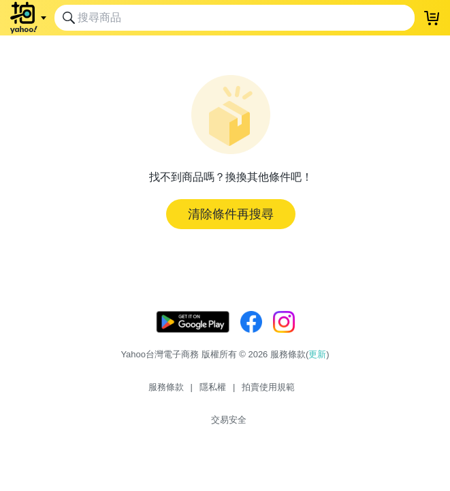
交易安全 (228, 420)
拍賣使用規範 (268, 387)
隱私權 (212, 387)
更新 (317, 354)
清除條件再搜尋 (231, 214)
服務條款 (166, 387)
